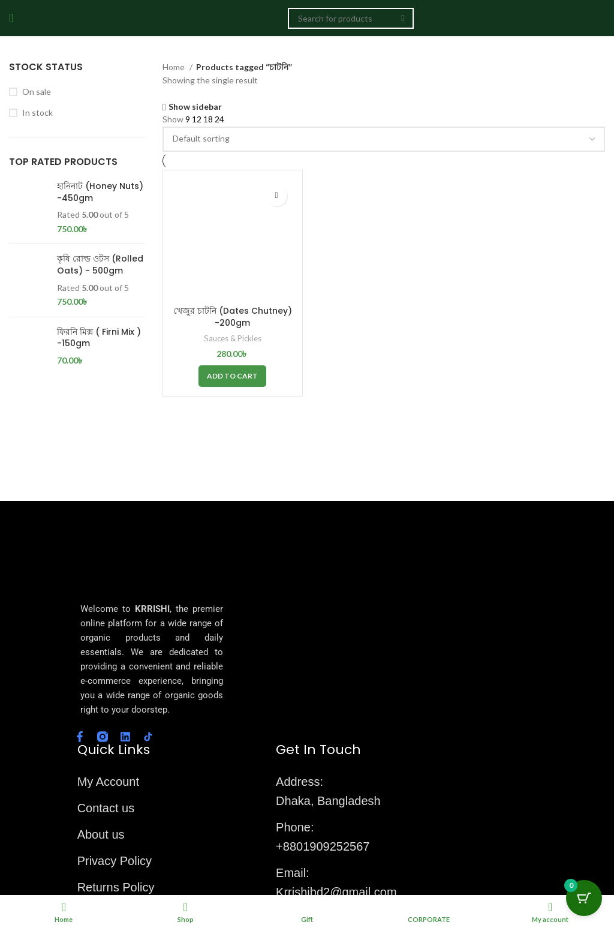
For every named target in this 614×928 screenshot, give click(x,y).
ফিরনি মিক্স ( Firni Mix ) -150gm (99, 338)
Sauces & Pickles (232, 338)
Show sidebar (195, 107)
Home (174, 67)
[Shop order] (383, 139)
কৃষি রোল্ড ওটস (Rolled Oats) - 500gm (100, 265)
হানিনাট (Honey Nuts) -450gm (100, 192)
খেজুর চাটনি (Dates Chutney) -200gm (232, 316)
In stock (37, 112)
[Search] (351, 18)
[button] (232, 375)
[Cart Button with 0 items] (584, 898)
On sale (36, 91)
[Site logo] (238, 17)
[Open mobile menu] (11, 18)
